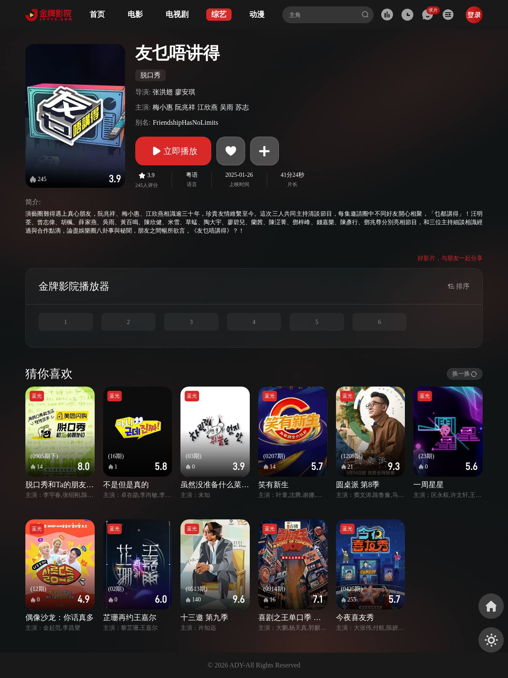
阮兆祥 (185, 107)
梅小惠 (163, 107)
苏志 (242, 107)
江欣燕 (207, 107)
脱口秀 (150, 75)
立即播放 (173, 151)
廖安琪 (185, 92)
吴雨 (226, 107)
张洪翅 (163, 92)
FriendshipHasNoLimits (185, 122)
